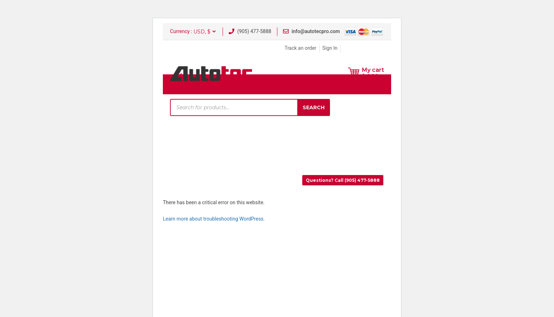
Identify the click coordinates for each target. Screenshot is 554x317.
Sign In (330, 48)
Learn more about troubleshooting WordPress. (214, 219)
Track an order (300, 48)
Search (314, 107)
